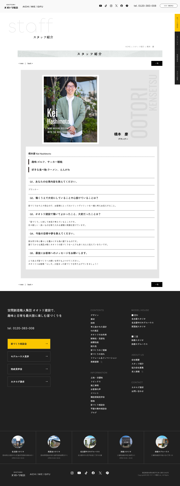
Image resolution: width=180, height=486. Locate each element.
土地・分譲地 (97, 377)
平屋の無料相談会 (99, 408)
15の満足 (94, 330)
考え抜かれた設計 (99, 326)
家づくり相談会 (29, 343)
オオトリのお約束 (99, 334)
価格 (93, 400)
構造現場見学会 (98, 396)
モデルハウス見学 (29, 356)
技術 (93, 322)
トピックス (96, 381)
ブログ (94, 412)
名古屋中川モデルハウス (143, 322)
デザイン (95, 315)
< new (21, 63)
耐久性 (94, 346)
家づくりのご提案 (99, 350)
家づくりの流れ (98, 353)
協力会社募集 (138, 367)
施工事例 (95, 385)
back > (30, 63)
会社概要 (136, 359)
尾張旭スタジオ (139, 326)
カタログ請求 (29, 381)
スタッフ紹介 (138, 363)
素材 (93, 319)
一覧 (157, 63)
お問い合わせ (138, 391)
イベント (95, 393)
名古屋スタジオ (139, 318)
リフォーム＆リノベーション (104, 357)
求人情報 (136, 371)
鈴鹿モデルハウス (140, 343)
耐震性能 (95, 342)
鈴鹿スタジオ (138, 340)
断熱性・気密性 (98, 338)
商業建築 (95, 361)
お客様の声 (96, 389)
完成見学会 (29, 369)
